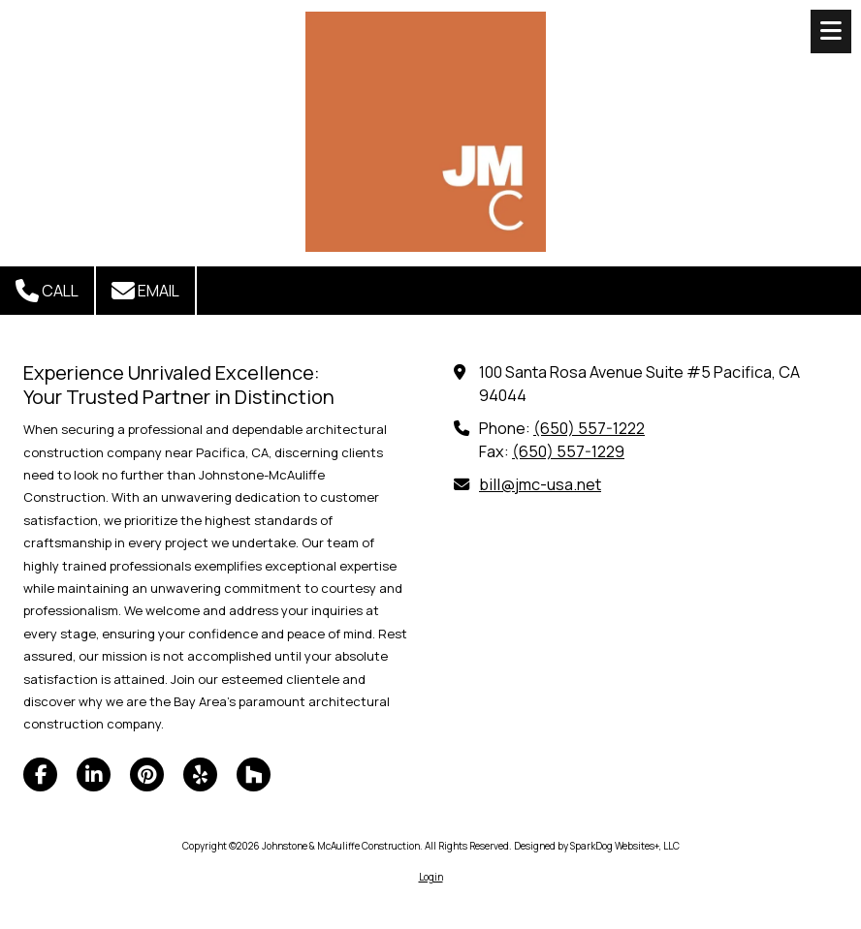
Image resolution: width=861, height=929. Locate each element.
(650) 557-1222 (589, 428)
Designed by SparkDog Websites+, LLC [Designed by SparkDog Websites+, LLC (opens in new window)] (597, 845)
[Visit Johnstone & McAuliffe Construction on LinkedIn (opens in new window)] (94, 774)
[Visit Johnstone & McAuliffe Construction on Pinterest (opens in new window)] (147, 774)
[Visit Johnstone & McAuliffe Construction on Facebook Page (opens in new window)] (40, 774)
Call (47, 290)
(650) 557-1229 (568, 451)
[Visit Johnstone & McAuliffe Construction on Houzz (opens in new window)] (254, 774)
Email (145, 290)
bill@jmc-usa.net (540, 484)
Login (431, 876)
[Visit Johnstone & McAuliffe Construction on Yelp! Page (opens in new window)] (200, 774)
